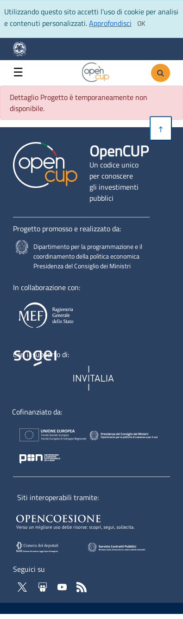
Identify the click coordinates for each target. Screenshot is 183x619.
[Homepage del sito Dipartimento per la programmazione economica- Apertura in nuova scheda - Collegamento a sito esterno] (23, 49)
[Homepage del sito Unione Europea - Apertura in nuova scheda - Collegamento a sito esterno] (46, 437)
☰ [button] (18, 72)
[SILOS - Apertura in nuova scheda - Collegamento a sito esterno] (46, 546)
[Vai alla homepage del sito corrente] (96, 70)
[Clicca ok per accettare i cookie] (140, 23)
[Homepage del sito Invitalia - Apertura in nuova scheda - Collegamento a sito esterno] (94, 378)
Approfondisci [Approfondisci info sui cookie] (110, 23)
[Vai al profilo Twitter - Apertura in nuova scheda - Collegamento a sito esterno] (23, 586)
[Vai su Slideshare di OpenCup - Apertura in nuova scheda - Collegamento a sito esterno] (43, 586)
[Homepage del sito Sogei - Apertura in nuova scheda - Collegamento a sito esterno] (41, 378)
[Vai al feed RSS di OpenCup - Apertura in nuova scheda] (81, 586)
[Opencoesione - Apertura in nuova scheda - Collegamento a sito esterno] (86, 520)
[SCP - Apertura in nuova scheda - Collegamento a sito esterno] (129, 546)
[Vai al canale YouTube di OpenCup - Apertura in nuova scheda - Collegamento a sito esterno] (63, 586)
